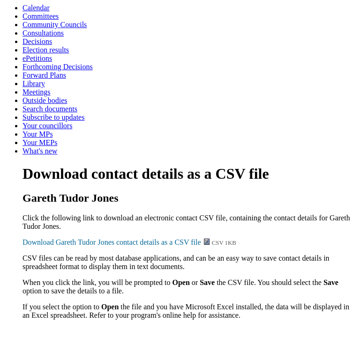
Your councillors (47, 126)
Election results (45, 50)
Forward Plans (44, 75)
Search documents (49, 109)
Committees (40, 16)
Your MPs (37, 134)
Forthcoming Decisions (57, 67)
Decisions (37, 41)
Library (33, 84)
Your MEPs (39, 142)
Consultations (43, 33)
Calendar (36, 8)
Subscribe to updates (53, 117)
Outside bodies (45, 100)
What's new (39, 151)
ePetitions (37, 58)
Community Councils (54, 25)
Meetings (36, 92)
